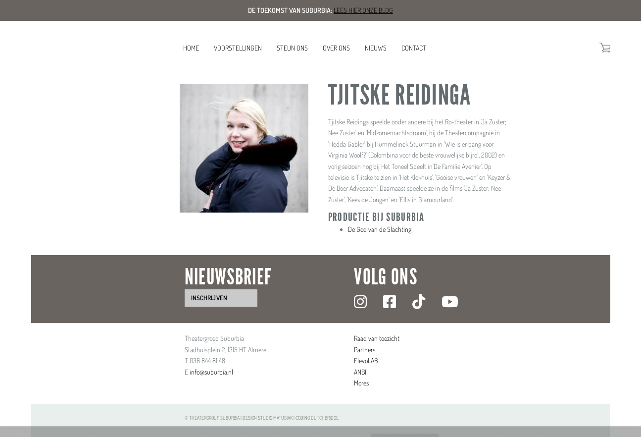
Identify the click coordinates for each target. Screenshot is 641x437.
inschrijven (209, 298)
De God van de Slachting (379, 229)
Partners (364, 349)
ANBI (360, 372)
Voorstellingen (238, 48)
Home (191, 48)
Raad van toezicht (376, 338)
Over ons (336, 48)
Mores (361, 383)
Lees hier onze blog (363, 10)
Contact (413, 48)
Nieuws (376, 48)
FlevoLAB (366, 360)
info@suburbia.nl (211, 372)
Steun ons (292, 48)
